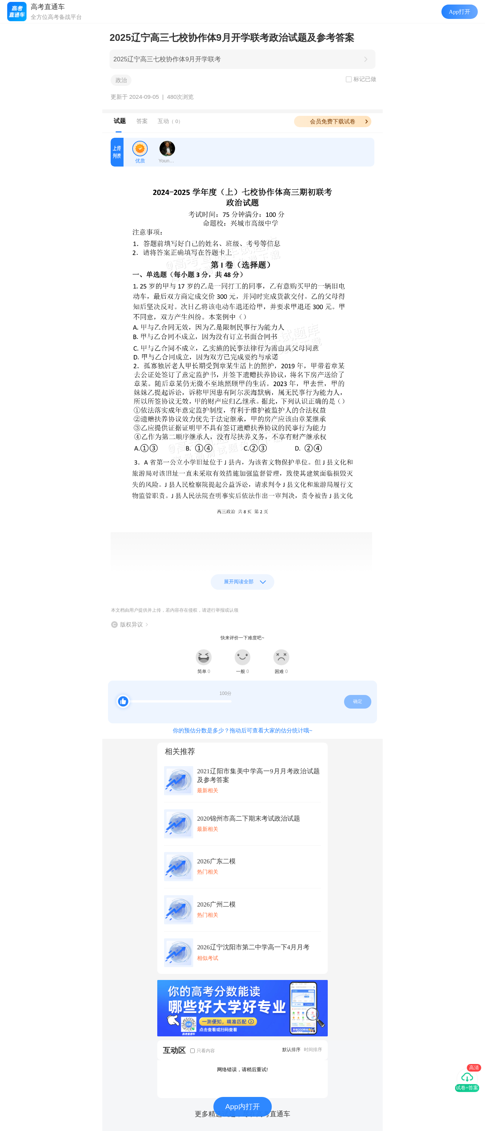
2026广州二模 (216, 904)
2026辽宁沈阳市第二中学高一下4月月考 (253, 947)
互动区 (174, 1050)
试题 (120, 121)
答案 (142, 121)
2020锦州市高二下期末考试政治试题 (248, 818)
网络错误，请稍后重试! (242, 1069)
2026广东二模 (216, 861)
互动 (170, 121)
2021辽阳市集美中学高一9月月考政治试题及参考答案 (258, 776)
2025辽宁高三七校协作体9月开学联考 (167, 59)
